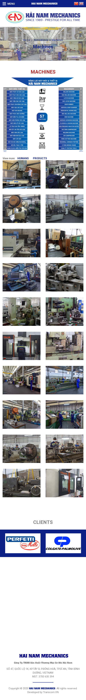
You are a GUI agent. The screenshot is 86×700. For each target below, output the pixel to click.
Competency (41, 40)
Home (26, 40)
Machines (57, 40)
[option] (23, 543)
